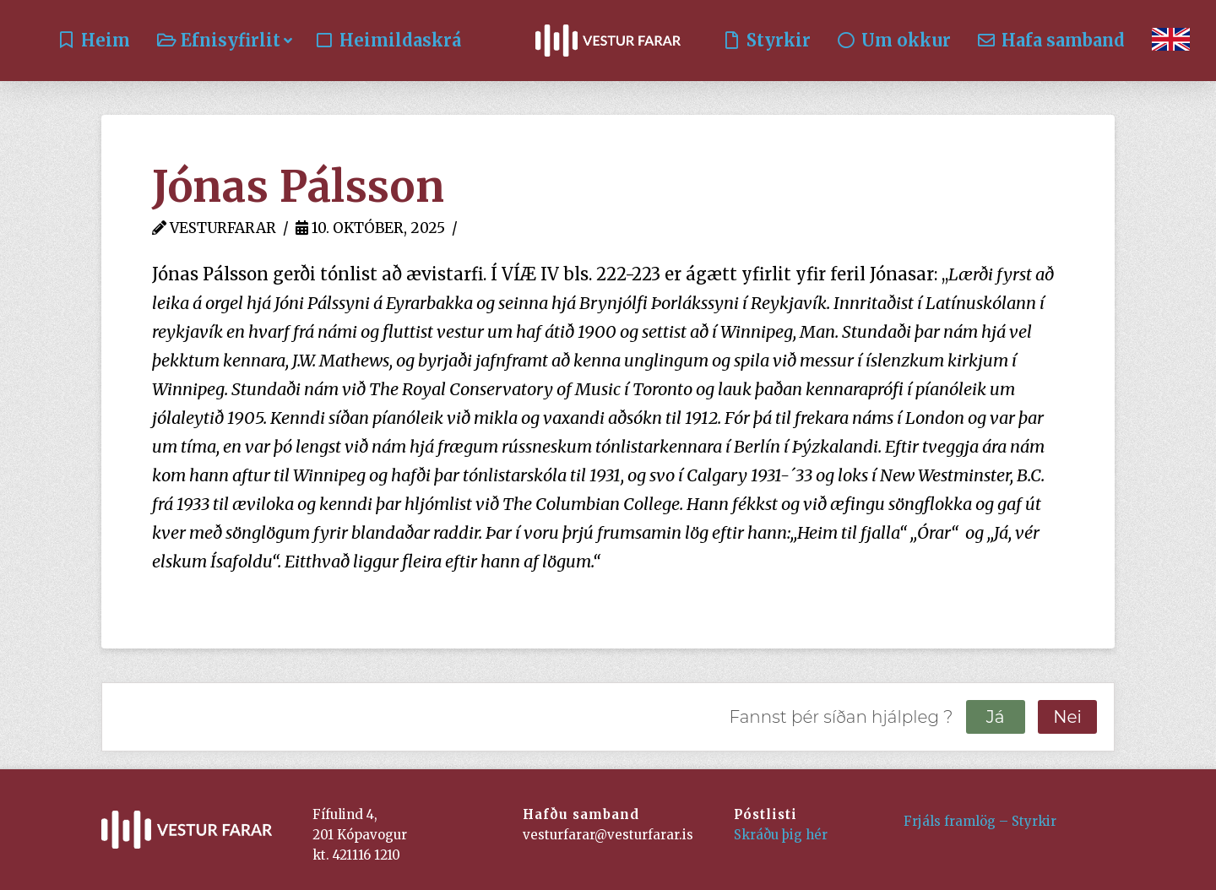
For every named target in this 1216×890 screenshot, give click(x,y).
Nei (1067, 717)
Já (995, 717)
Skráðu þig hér (781, 835)
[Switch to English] (1170, 40)
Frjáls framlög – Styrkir (980, 821)
